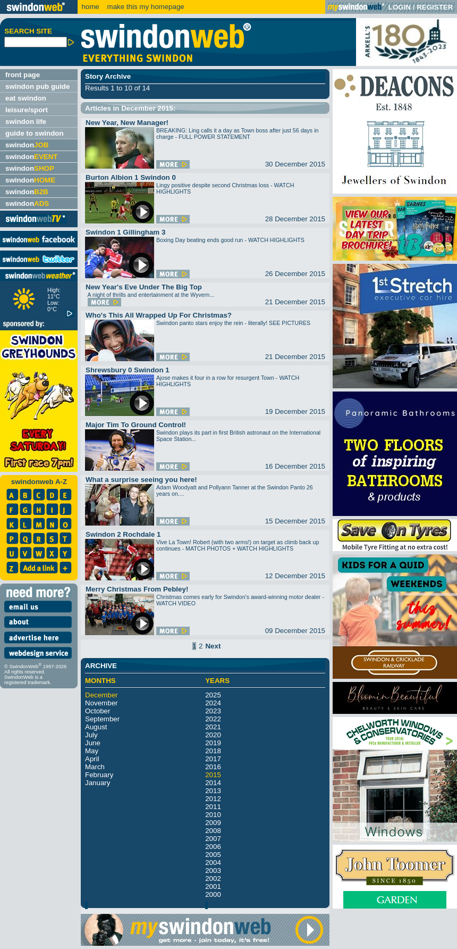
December (101, 695)
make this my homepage (144, 7)
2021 (213, 727)
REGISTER (435, 7)
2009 (213, 823)
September (102, 719)
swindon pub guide (37, 86)
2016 (213, 767)
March (95, 767)
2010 (213, 815)
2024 (213, 703)
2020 (213, 735)
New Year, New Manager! (127, 123)
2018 (213, 751)
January (97, 783)
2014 (213, 783)
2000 (213, 894)
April (92, 759)
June (92, 743)
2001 (213, 886)
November (101, 703)
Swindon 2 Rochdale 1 (123, 534)
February (99, 775)
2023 (213, 711)
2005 (213, 855)
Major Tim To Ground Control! (136, 425)
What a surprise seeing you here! (141, 480)
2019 (213, 743)
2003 (213, 871)
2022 (213, 719)
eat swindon (25, 98)
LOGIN (399, 7)
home (90, 7)
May (91, 751)
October (97, 711)
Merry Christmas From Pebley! (137, 589)
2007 (213, 839)
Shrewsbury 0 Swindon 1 (128, 370)
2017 (213, 759)
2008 (213, 831)
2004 (213, 863)
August (96, 727)
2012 (213, 799)
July (91, 735)
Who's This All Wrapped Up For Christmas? (159, 315)
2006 (213, 847)
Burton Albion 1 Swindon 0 (131, 177)
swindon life (25, 122)
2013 (213, 791)
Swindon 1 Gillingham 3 (125, 232)
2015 (213, 775)
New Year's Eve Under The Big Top (144, 287)
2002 (213, 879)
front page (22, 75)
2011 (213, 807)
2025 (213, 695)
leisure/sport (26, 110)
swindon (26, 145)
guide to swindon (34, 133)
